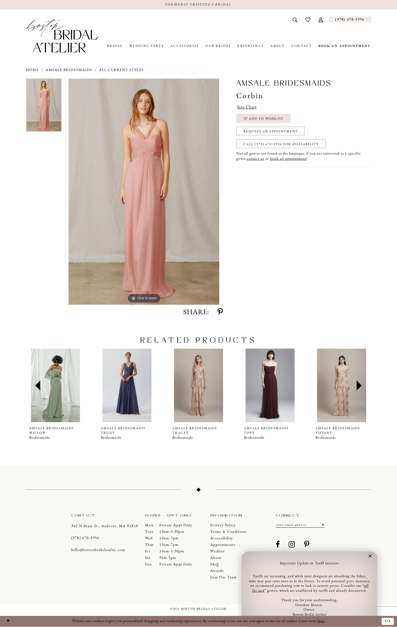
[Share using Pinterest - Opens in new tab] (220, 312)
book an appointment (288, 160)
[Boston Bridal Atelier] (62, 35)
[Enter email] (300, 525)
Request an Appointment (272, 132)
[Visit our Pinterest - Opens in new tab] (306, 545)
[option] (44, 107)
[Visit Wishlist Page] (307, 19)
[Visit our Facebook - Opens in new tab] (278, 545)
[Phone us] (349, 20)
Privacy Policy (223, 525)
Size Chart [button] (247, 108)
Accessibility (221, 538)
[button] (320, 19)
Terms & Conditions (228, 532)
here (321, 621)
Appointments (222, 545)
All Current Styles (121, 70)
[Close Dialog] (8, 621)
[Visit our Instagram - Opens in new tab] (292, 545)
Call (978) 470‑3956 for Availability (282, 145)
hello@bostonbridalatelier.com (98, 550)
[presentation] (55, 385)
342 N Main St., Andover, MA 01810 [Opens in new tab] (104, 526)
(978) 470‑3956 (85, 538)
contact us (255, 160)
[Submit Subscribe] (323, 525)
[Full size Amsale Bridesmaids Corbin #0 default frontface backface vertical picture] (144, 192)
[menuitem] (295, 19)
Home (32, 70)
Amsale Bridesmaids (69, 70)
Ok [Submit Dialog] (388, 621)
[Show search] (295, 19)
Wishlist (217, 551)
